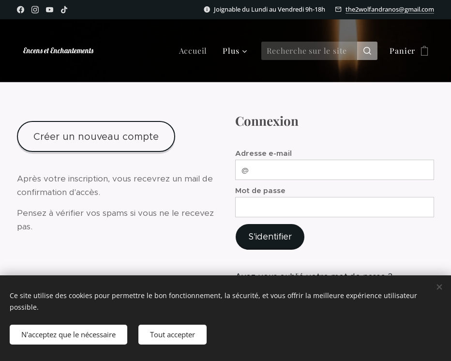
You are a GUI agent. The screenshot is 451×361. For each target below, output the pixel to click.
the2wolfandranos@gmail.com (390, 9)
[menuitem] (196, 51)
